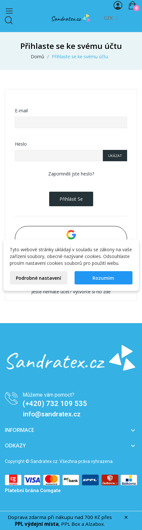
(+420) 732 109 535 (55, 404)
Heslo (21, 144)
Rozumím (103, 278)
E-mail (21, 110)
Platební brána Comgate (33, 490)
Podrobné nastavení (38, 278)
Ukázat (115, 155)
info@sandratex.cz (52, 414)
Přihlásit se (71, 199)
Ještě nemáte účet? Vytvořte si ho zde (71, 291)
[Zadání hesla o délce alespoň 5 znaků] (59, 156)
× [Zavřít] (126, 517)
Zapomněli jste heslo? (71, 174)
